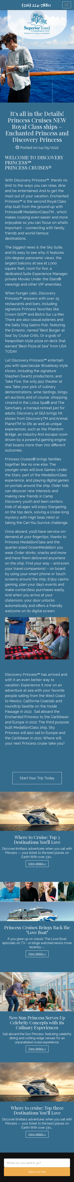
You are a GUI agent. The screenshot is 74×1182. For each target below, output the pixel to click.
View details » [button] (37, 863)
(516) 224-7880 (36, 5)
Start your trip (37, 1171)
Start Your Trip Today (37, 778)
